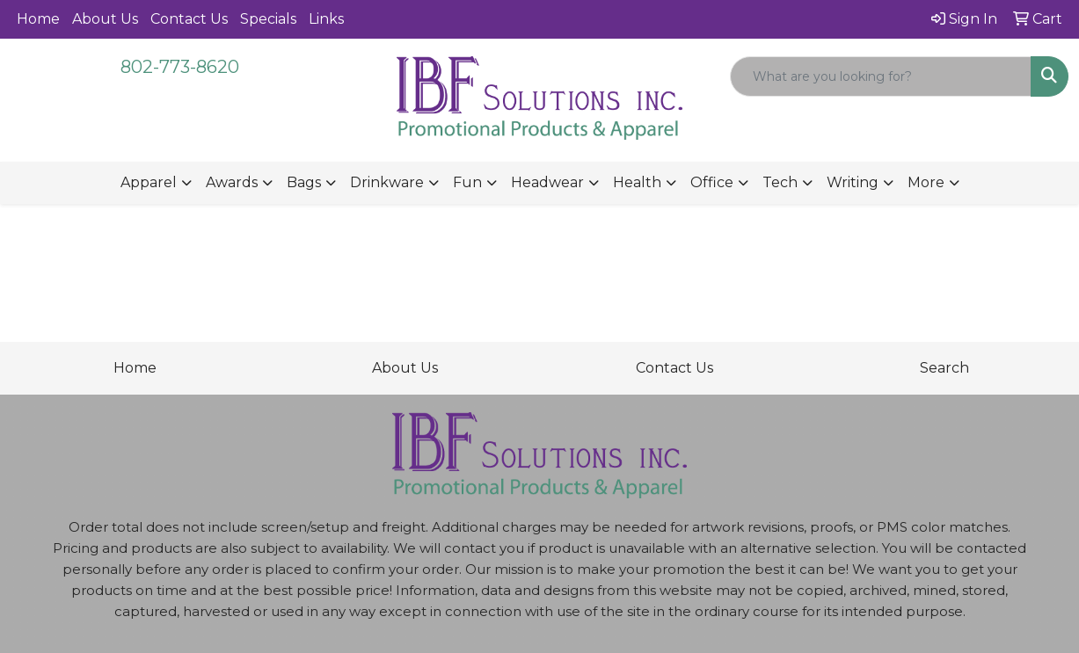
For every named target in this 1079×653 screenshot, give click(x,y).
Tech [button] (780, 182)
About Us (105, 19)
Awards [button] (232, 182)
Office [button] (711, 182)
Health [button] (637, 182)
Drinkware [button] (387, 182)
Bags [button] (304, 182)
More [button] (926, 182)
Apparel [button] (148, 182)
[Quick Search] (881, 76)
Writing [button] (853, 182)
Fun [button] (467, 182)
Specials (268, 19)
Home (38, 19)
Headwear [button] (547, 182)
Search (944, 367)
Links (326, 19)
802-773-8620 (179, 66)
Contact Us (189, 19)
